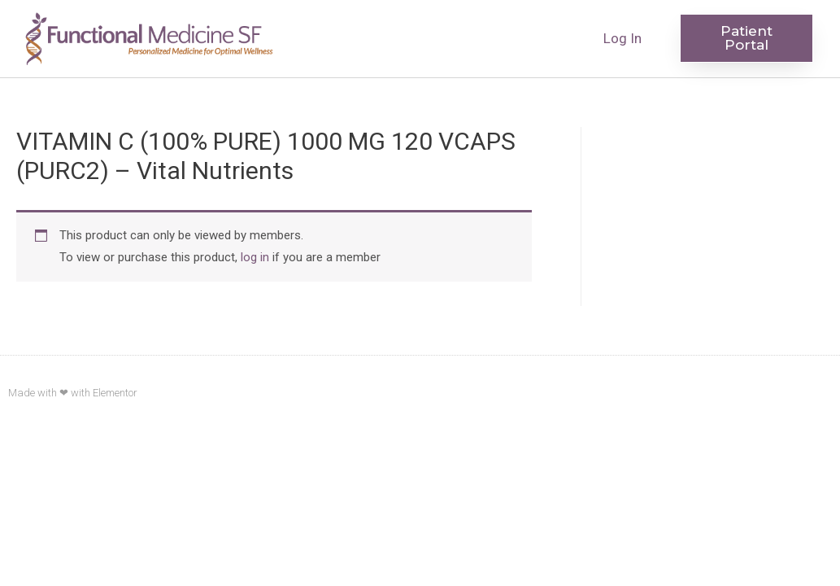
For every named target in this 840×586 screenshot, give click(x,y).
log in (255, 257)
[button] (746, 38)
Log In (622, 38)
